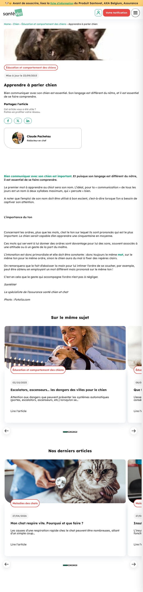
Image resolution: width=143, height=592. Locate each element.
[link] (98, 12)
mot (120, 254)
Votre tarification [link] (116, 12)
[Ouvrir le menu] (135, 12)
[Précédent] (7, 431)
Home (7, 23)
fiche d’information (61, 3)
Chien (16, 23)
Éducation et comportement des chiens (43, 23)
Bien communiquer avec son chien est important (38, 176)
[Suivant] (134, 431)
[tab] (65, 432)
